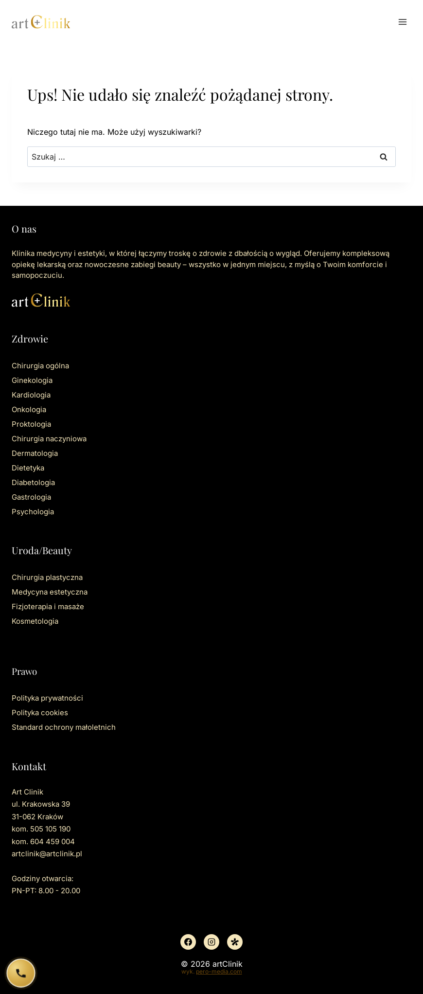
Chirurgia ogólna (40, 365)
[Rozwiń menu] (402, 21)
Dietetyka (28, 467)
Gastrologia (31, 497)
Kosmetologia (35, 621)
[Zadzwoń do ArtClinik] (21, 973)
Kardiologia (31, 394)
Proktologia (31, 424)
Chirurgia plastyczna (47, 577)
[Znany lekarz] (235, 942)
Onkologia (29, 409)
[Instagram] (211, 942)
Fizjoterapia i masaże (48, 606)
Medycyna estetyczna (50, 591)
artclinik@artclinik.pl (47, 853)
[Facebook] (188, 942)
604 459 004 (52, 841)
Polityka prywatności (47, 698)
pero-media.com (219, 971)
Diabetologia (33, 482)
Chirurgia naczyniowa (49, 438)
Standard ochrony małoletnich (64, 727)
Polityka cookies (40, 712)
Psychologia (33, 511)
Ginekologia (32, 380)
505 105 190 (50, 828)
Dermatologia (35, 453)
